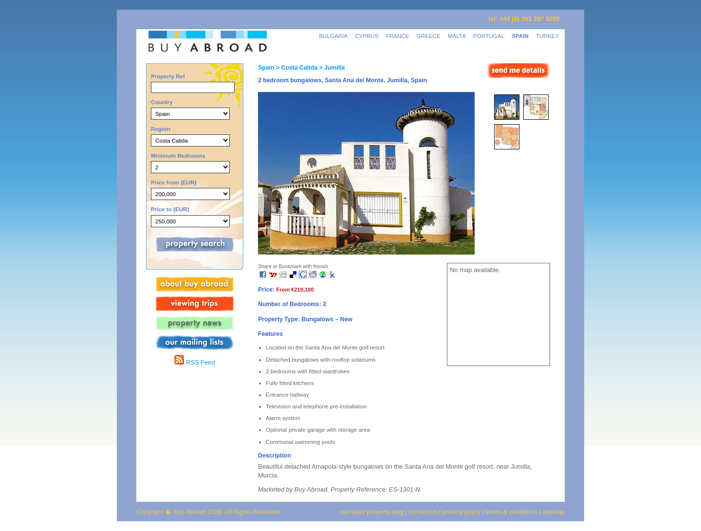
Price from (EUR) (173, 182)
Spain (266, 67)
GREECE (429, 36)
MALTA (457, 36)
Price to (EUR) (170, 209)
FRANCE (397, 36)
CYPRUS (367, 36)
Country (162, 102)
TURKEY (547, 36)
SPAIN (520, 36)
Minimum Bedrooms (178, 155)
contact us (423, 511)
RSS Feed (194, 362)
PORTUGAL (488, 36)
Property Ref (168, 76)
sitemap (553, 511)
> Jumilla (331, 67)
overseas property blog (371, 511)
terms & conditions (512, 511)
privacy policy (461, 511)
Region (160, 129)
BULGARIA (333, 36)
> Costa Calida (295, 67)
